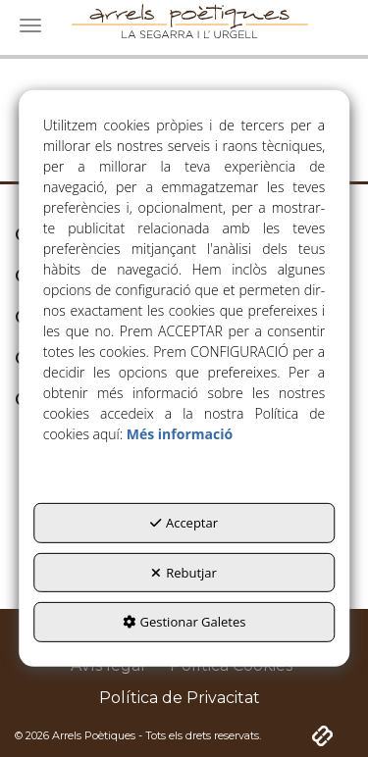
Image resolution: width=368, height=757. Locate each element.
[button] (179, 698)
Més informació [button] (180, 434)
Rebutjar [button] (184, 572)
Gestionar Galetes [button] (184, 622)
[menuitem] (179, 698)
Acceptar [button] (184, 522)
